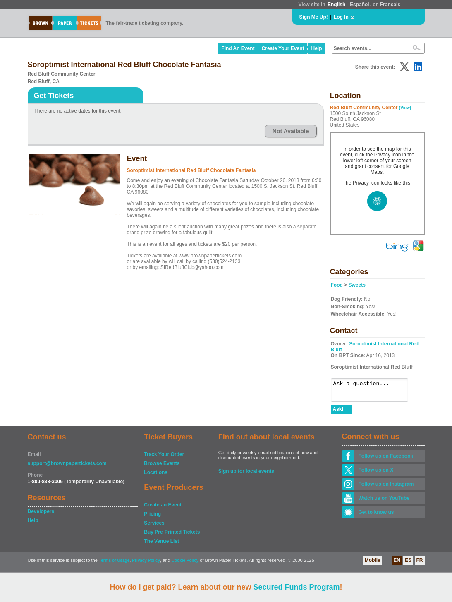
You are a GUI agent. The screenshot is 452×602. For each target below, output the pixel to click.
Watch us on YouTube (384, 502)
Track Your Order (164, 458)
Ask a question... (373, 391)
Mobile (372, 564)
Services (154, 527)
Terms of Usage (114, 564)
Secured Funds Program (296, 587)
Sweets (357, 285)
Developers (41, 515)
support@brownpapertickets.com (67, 467)
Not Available (291, 131)
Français (390, 4)
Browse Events (161, 467)
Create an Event (163, 508)
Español (359, 4)
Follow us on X (376, 474)
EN (396, 564)
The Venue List (161, 545)
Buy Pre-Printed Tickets (172, 536)
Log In (341, 17)
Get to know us (376, 516)
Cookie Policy (185, 564)
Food (337, 285)
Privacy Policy (146, 564)
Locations (155, 476)
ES (408, 564)
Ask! (338, 413)
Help (316, 48)
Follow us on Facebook (386, 460)
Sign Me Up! (313, 17)
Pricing (152, 517)
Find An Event (237, 48)
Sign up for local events (246, 475)
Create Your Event (283, 48)
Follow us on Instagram (386, 488)
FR (419, 564)
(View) (405, 108)
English (336, 4)
